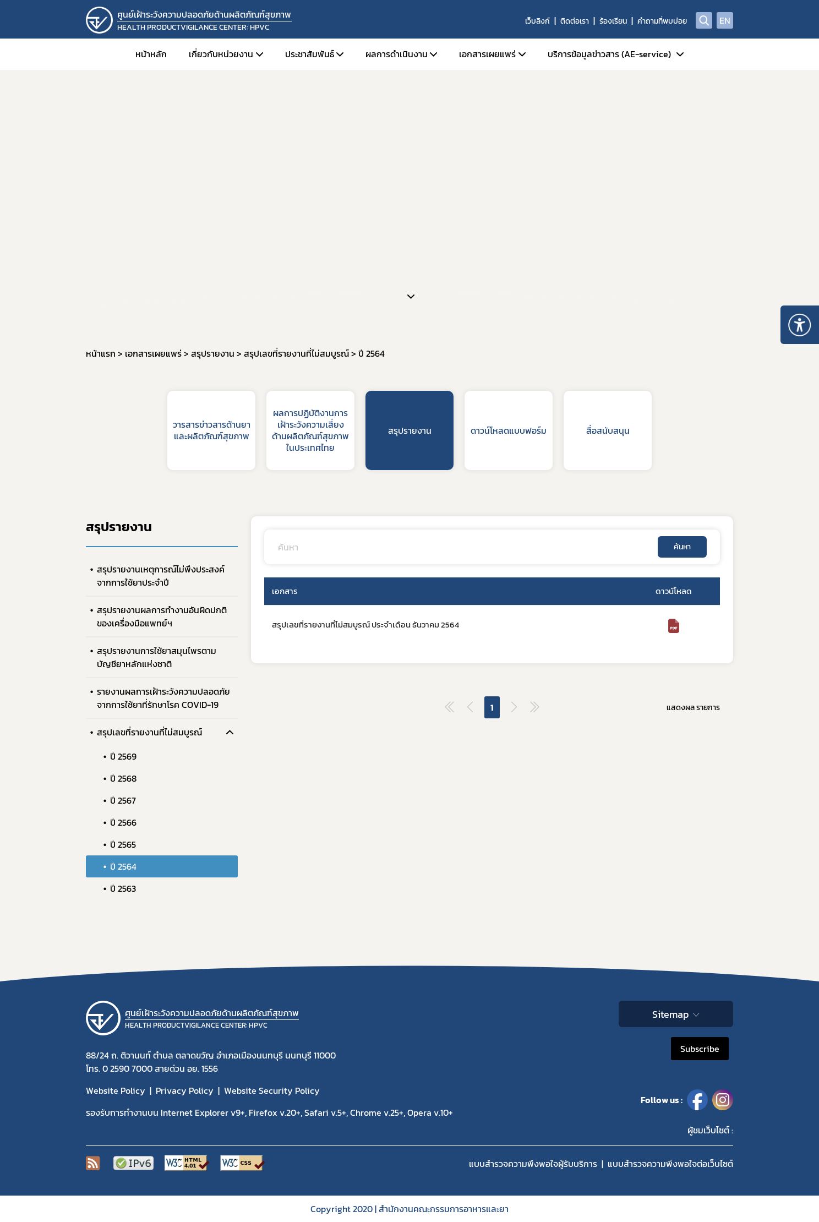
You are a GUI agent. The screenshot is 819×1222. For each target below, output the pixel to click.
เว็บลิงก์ (537, 21)
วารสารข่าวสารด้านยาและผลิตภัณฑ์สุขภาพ (211, 430)
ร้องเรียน (613, 21)
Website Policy (115, 1090)
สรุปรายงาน (410, 430)
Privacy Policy (185, 1090)
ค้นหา (682, 547)
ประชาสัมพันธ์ (309, 54)
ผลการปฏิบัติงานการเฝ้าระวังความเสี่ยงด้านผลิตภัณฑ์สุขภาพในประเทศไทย (310, 430)
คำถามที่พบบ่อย (662, 21)
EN (724, 20)
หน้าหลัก (151, 54)
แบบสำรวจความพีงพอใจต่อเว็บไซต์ (670, 1163)
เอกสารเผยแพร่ (487, 54)
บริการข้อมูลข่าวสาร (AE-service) (609, 54)
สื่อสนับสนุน (608, 430)
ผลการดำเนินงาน (396, 54)
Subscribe (699, 1048)
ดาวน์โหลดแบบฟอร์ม (509, 430)
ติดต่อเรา (574, 21)
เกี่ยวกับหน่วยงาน (221, 54)
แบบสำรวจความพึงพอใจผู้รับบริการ (533, 1163)
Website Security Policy (272, 1090)
